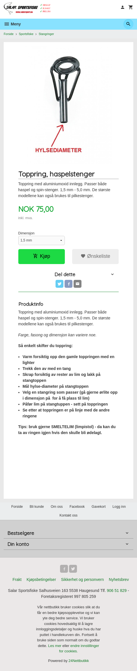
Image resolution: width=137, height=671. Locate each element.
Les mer (55, 646)
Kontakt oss (68, 515)
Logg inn (119, 507)
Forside (9, 34)
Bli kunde (37, 507)
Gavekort (99, 507)
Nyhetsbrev (119, 579)
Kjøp (41, 256)
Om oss (57, 507)
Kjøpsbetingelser (41, 579)
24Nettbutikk (78, 661)
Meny (12, 24)
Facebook (77, 507)
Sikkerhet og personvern (82, 579)
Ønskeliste (95, 256)
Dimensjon (26, 233)
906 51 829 (117, 590)
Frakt (16, 579)
